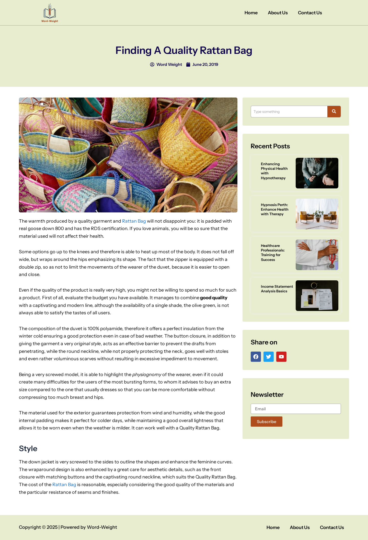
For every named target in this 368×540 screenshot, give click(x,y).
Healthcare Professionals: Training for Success (273, 252)
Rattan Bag (134, 221)
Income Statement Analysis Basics (277, 288)
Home (251, 13)
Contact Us (310, 13)
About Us (278, 13)
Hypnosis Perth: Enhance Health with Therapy (275, 209)
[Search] (289, 111)
